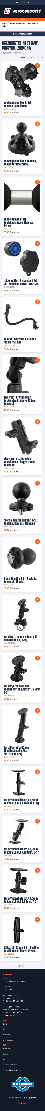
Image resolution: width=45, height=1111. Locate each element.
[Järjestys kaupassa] (31, 57)
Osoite (5, 1054)
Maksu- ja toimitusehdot (12, 1070)
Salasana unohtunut (10, 1064)
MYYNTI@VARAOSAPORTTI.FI (14, 981)
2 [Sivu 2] (22, 966)
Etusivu (5, 23)
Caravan (12, 23)
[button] (37, 65)
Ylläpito (33, 1098)
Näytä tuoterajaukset (22, 34)
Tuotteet (6, 1035)
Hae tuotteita (22, 2)
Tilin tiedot (7, 1059)
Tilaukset (6, 1048)
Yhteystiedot (8, 1040)
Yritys (5, 1029)
